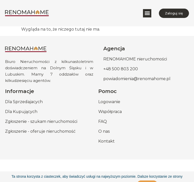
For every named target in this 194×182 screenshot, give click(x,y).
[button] (147, 13)
